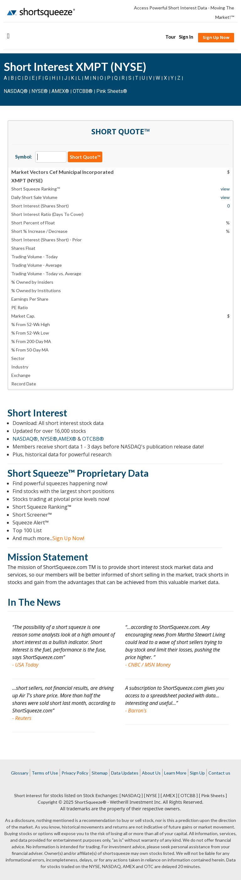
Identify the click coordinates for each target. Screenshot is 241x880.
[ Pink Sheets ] (213, 795)
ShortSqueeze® (90, 802)
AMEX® (60, 91)
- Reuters (21, 718)
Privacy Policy (75, 772)
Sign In (186, 37)
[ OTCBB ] (188, 795)
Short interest (28, 795)
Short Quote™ (85, 157)
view (225, 188)
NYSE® (40, 91)
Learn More (175, 772)
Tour (170, 37)
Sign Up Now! (68, 538)
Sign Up (197, 772)
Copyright (47, 802)
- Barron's (136, 710)
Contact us (219, 772)
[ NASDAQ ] (131, 795)
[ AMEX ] (169, 795)
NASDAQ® (16, 91)
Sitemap (100, 772)
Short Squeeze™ (41, 473)
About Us (151, 772)
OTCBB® (83, 91)
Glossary (19, 772)
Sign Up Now (216, 37)
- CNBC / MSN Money (147, 664)
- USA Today (25, 664)
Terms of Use (45, 772)
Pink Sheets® (111, 91)
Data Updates (124, 772)
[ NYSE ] (151, 795)
